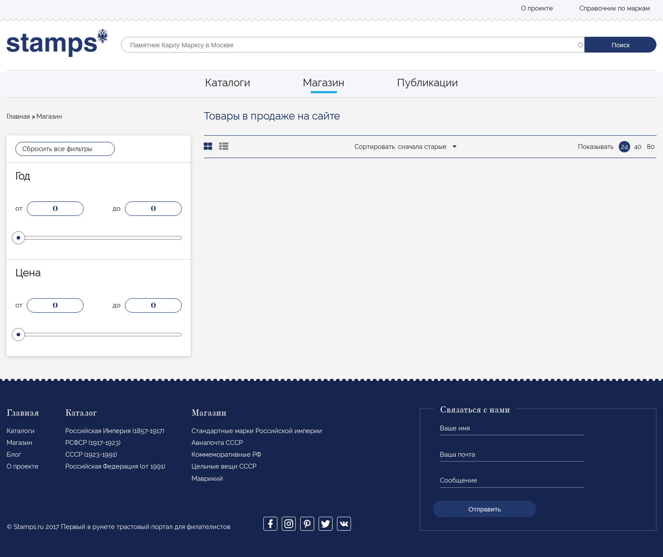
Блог (14, 454)
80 (651, 147)
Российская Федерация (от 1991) (115, 466)
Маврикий (207, 479)
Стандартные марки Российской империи (256, 431)
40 (638, 147)
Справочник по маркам (614, 8)
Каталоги (227, 82)
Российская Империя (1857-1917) (114, 431)
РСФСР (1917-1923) (93, 443)
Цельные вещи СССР (223, 466)
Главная (18, 116)
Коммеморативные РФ (226, 454)
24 (624, 147)
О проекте (537, 8)
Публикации (427, 82)
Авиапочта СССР (217, 443)
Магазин (323, 82)
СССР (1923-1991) (91, 454)
